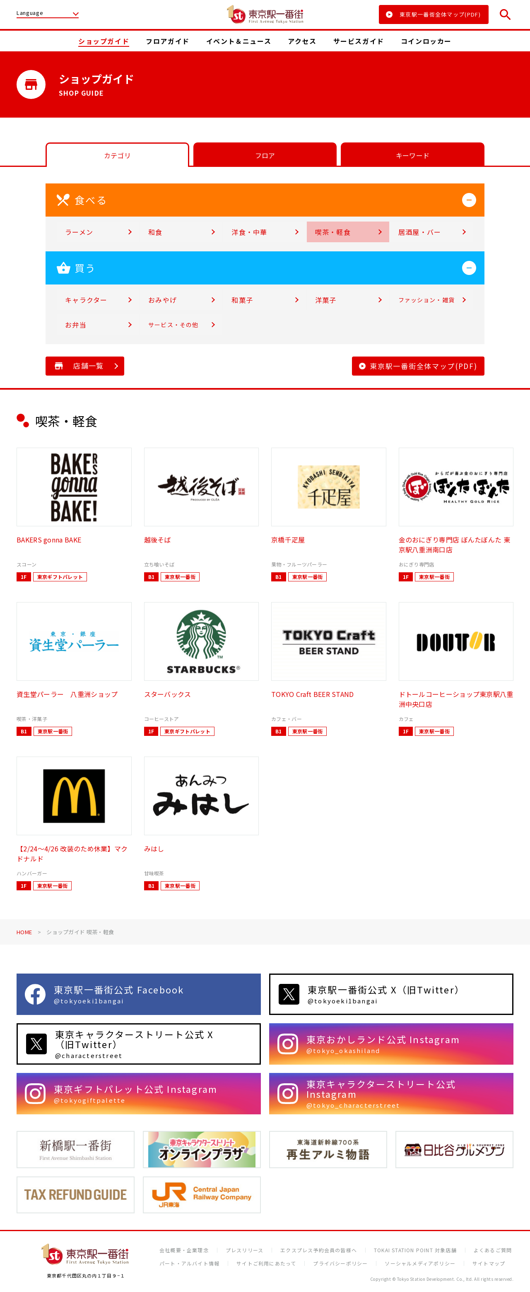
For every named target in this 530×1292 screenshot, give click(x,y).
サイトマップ (488, 1263)
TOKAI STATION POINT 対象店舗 (415, 1250)
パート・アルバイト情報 (189, 1263)
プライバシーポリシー (340, 1263)
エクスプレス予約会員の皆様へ (318, 1250)
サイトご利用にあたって (266, 1263)
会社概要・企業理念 (184, 1250)
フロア (265, 155)
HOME (24, 932)
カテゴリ (117, 155)
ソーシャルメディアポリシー (420, 1263)
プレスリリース (244, 1250)
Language (30, 13)
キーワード (413, 155)
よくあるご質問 (493, 1250)
